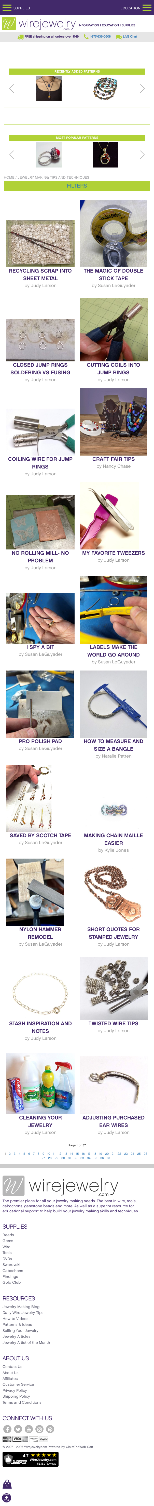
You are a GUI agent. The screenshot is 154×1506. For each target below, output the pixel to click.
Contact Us (12, 1367)
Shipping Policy (16, 1396)
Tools (7, 1253)
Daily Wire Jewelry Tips (23, 1313)
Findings (10, 1277)
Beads (8, 1235)
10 (48, 1153)
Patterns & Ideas (17, 1325)
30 (63, 1158)
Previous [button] (11, 88)
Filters (77, 186)
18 (94, 1153)
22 (119, 1153)
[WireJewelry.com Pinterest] (50, 1429)
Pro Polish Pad (40, 741)
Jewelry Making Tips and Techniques (53, 177)
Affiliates (10, 1379)
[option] (49, 89)
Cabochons (13, 1271)
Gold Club (12, 1282)
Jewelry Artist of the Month (26, 1343)
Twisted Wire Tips (113, 1023)
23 (126, 1153)
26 (145, 1153)
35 (95, 1158)
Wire (6, 1247)
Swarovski (11, 1265)
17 (89, 1153)
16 (83, 1153)
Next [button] (142, 88)
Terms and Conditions (22, 1402)
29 (56, 1158)
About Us (11, 1373)
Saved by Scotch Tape (40, 835)
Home (9, 177)
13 (65, 1153)
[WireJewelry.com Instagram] (39, 1429)
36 (102, 1158)
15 (77, 1153)
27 (43, 1158)
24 (132, 1153)
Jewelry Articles (17, 1336)
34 (89, 1158)
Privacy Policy (15, 1391)
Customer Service (18, 1384)
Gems (8, 1241)
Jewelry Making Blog (21, 1307)
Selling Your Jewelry (20, 1331)
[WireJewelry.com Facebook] (7, 1429)
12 (60, 1153)
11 (54, 1153)
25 (139, 1153)
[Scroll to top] (6, 1501)
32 (75, 1158)
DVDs (7, 1259)
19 (100, 1153)
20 (107, 1153)
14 (71, 1153)
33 (82, 1158)
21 (113, 1153)
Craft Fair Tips (113, 459)
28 (50, 1158)
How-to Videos (16, 1319)
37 (108, 1158)
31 (69, 1158)
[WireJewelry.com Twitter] (18, 1429)
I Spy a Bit (40, 647)
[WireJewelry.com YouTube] (29, 1429)
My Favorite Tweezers (113, 553)
